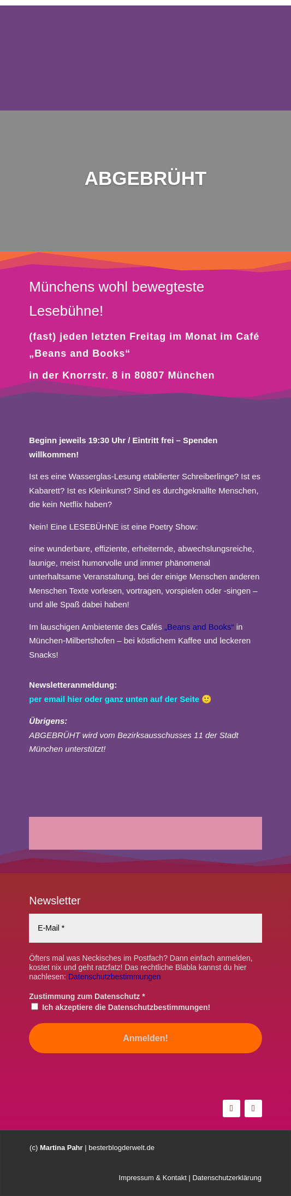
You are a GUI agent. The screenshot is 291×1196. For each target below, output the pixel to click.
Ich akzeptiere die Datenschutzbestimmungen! (120, 1007)
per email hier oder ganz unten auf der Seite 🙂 (120, 699)
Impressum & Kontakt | (155, 1178)
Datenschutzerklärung (226, 1178)
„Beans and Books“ (199, 626)
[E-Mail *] (145, 928)
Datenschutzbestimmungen (114, 976)
